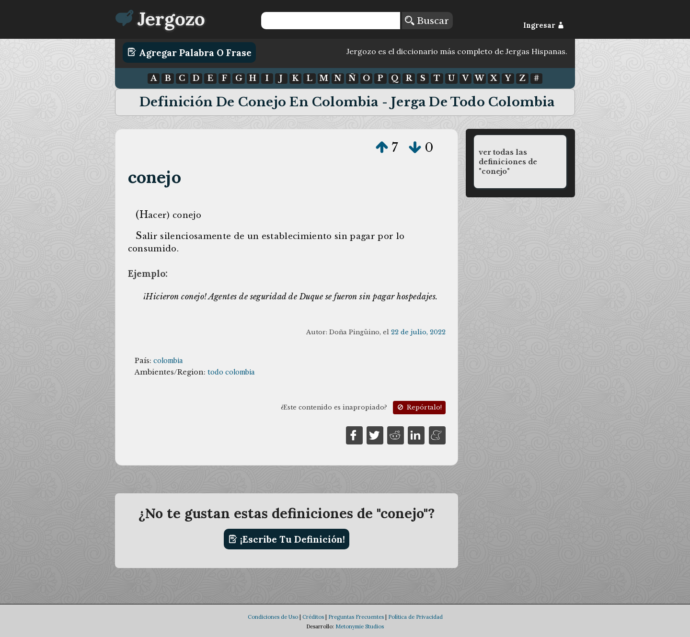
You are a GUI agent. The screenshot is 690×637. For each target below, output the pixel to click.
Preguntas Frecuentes (356, 617)
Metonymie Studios (359, 626)
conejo (154, 177)
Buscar (427, 20)
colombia (168, 360)
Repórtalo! (419, 407)
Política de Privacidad (415, 617)
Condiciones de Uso (273, 617)
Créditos (313, 617)
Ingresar (543, 25)
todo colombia (230, 372)
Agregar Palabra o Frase (189, 52)
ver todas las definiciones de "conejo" (508, 162)
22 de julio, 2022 (418, 332)
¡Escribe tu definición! (287, 539)
